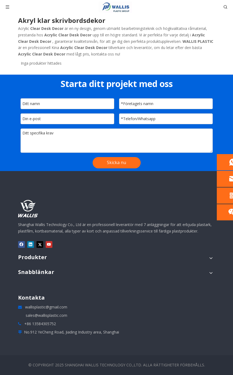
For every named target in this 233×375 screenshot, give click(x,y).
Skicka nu (116, 162)
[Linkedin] (30, 244)
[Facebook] (21, 244)
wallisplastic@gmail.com (46, 307)
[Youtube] (49, 244)
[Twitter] (39, 244)
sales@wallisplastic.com (46, 315)
